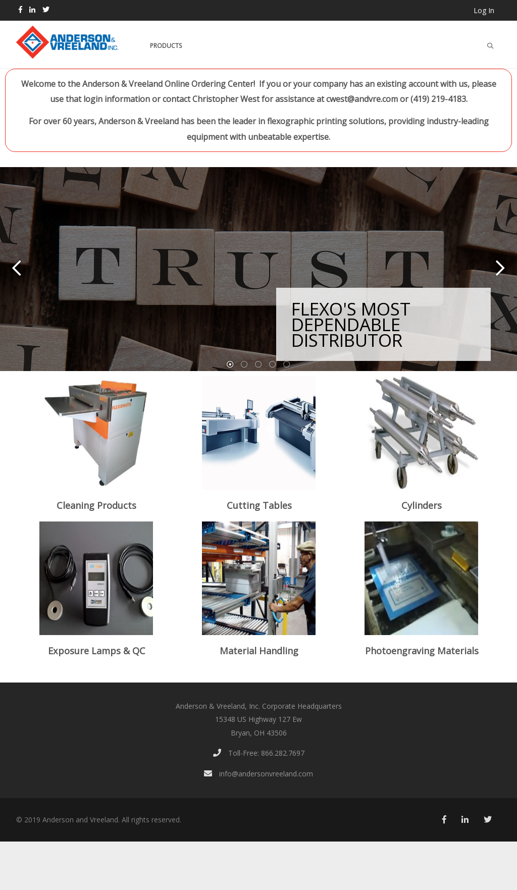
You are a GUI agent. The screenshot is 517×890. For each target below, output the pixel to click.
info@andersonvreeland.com (258, 773)
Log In (484, 10)
